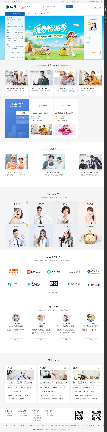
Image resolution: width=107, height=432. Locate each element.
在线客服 (105, 8)
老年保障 (65, 204)
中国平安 (9, 19)
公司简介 (7, 425)
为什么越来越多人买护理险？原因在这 (84, 391)
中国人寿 (20, 19)
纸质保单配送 (37, 415)
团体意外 (13, 57)
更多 (32, 368)
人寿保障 (90, 227)
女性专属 (90, 204)
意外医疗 (14, 38)
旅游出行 (65, 227)
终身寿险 (20, 26)
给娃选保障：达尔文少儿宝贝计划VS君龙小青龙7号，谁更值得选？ (21, 387)
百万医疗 (9, 46)
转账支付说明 (23, 415)
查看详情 (16, 340)
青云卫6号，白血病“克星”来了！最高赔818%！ (20, 395)
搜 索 (69, 6)
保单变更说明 (37, 418)
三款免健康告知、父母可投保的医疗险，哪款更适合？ (53, 382)
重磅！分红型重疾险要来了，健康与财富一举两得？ (86, 382)
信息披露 (9, 413)
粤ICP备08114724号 (66, 428)
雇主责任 (19, 57)
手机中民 (62, 1)
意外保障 (41, 227)
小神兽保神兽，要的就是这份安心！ (17, 399)
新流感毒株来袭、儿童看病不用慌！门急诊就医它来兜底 (20, 382)
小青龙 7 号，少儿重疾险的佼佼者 (16, 391)
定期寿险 (14, 26)
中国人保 (14, 19)
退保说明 (36, 413)
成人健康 (14, 48)
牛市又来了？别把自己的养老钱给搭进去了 (52, 399)
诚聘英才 (36, 425)
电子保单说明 (37, 420)
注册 (99, 7)
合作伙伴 (22, 425)
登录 (16, 1)
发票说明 (49, 413)
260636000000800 (56, 428)
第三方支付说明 (24, 413)
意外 (8, 36)
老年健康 (20, 48)
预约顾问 (43, 13)
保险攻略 (74, 1)
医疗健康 (17, 227)
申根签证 (20, 32)
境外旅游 (14, 32)
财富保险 (9, 26)
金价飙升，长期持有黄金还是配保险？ (84, 387)
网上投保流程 (50, 415)
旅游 (8, 30)
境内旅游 (9, 32)
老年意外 (14, 40)
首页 (29, 13)
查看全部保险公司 (53, 292)
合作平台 (14, 425)
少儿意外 (20, 38)
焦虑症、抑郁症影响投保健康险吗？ (84, 395)
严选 (35, 13)
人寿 (8, 24)
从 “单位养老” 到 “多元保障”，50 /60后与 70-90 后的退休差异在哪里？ (54, 395)
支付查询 (9, 415)
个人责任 (19, 52)
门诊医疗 (20, 46)
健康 (8, 44)
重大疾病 (45, 9)
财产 (8, 52)
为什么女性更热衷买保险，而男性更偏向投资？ (87, 399)
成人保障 (41, 204)
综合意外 (50, 9)
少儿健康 (9, 48)
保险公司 (9, 17)
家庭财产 (13, 52)
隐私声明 (29, 425)
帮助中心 (68, 1)
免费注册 (20, 1)
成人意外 (9, 40)
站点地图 (50, 425)
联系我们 (43, 425)
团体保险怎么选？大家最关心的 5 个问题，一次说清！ (54, 387)
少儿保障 (17, 204)
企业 (8, 57)
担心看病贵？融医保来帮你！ (48, 391)
